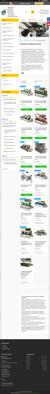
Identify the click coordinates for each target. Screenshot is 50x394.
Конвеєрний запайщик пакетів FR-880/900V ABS (26, 215)
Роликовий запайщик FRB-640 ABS (26, 185)
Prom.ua (31, 391)
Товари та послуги (32, 19)
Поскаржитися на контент (24, 392)
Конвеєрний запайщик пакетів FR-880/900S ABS (40, 186)
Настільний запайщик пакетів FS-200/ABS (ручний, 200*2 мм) (10, 163)
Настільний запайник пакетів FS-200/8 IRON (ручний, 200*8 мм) (10, 103)
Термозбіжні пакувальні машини (7, 31)
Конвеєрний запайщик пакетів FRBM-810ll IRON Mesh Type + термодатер (26, 273)
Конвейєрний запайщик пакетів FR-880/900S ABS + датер (40, 215)
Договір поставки (6, 348)
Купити (26, 109)
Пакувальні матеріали (7, 67)
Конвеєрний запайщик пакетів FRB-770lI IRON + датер (40, 129)
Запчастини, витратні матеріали (6, 64)
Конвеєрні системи (6, 49)
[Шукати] (32, 12)
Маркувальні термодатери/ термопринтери (8, 39)
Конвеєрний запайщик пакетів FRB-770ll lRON (40, 101)
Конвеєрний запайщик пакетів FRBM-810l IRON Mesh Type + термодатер (40, 244)
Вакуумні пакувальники (7, 43)
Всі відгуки (5, 168)
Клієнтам (41, 19)
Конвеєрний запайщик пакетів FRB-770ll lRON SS (40, 158)
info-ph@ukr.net (4, 380)
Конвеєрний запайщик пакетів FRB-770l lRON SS (26, 158)
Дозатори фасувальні (7, 27)
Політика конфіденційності (34, 392)
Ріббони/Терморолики (7, 59)
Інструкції (4, 345)
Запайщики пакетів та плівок (29, 40)
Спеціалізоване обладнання (8, 53)
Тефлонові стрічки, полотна (8, 56)
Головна (23, 19)
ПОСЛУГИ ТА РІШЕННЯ (7, 70)
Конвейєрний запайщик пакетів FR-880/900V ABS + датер (26, 243)
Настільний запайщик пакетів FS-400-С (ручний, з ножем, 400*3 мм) (10, 131)
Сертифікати (5, 347)
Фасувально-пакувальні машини (7, 24)
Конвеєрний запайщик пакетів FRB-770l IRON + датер (26, 129)
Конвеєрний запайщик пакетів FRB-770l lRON (26, 101)
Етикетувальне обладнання (8, 46)
